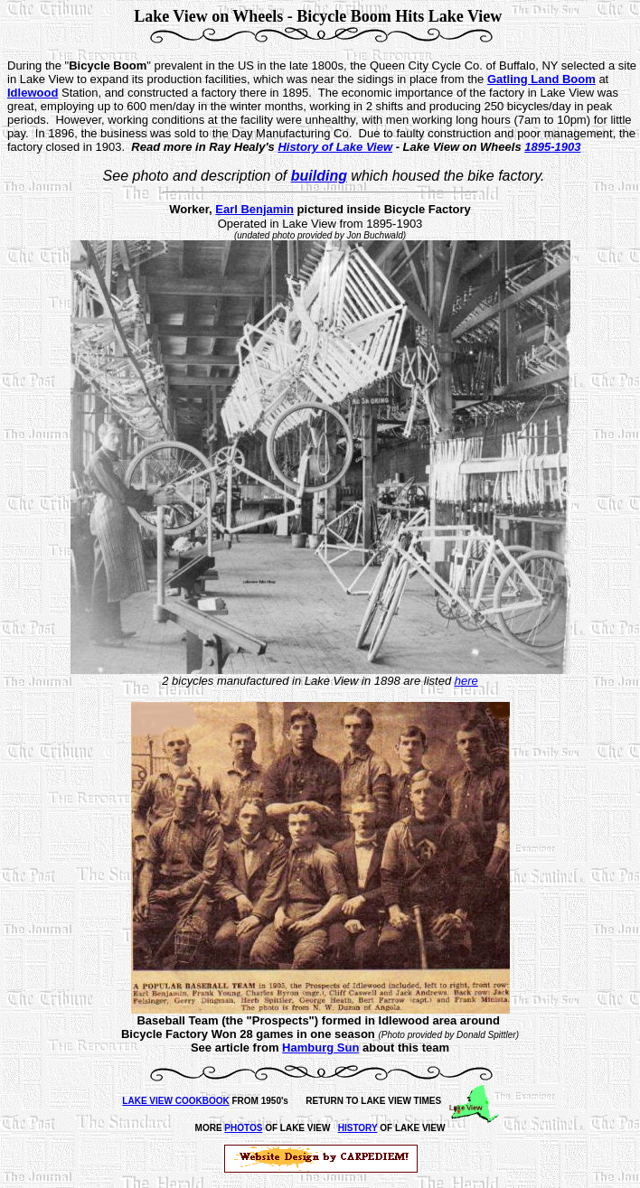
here (466, 681)
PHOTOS (243, 1128)
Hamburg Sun (320, 1047)
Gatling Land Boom (541, 79)
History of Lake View (335, 147)
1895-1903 (552, 147)
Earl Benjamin (254, 209)
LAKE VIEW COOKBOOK (175, 1101)
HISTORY (358, 1128)
